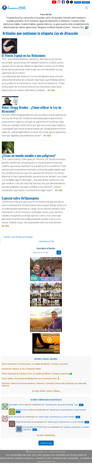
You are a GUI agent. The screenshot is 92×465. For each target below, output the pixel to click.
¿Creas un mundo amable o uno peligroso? (29, 155)
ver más (51, 90)
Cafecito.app (46, 443)
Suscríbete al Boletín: (46, 248)
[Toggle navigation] (86, 7)
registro (86, 2)
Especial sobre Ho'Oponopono (20, 198)
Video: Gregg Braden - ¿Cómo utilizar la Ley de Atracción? (31, 109)
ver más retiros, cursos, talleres (46, 390)
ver (81, 405)
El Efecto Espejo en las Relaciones (23, 55)
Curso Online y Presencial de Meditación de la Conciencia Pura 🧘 (31, 378)
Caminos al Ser (46, 241)
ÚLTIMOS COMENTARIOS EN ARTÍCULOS (46, 400)
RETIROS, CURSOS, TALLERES (45, 359)
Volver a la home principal (18, 236)
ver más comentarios (46, 435)
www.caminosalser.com (38, 452)
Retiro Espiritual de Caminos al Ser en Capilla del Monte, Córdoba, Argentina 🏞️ (37, 373)
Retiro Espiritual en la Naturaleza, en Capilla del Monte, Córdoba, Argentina (35, 364)
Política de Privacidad (57, 452)
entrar (77, 2)
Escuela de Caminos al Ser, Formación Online (21, 369)
